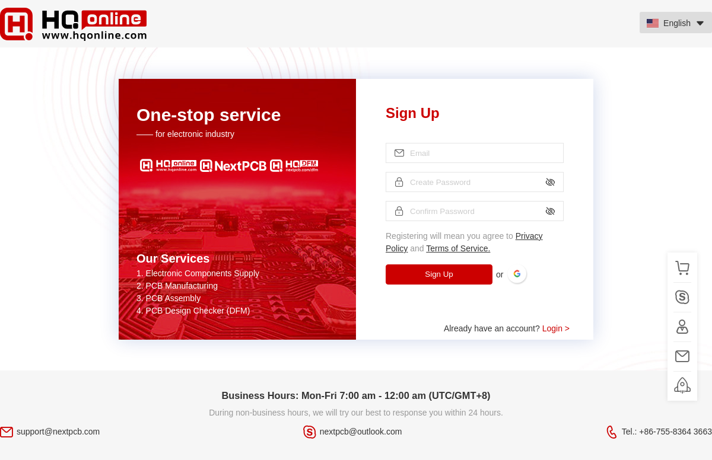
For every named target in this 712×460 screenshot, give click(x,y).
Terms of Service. (458, 248)
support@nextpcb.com (58, 431)
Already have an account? (507, 328)
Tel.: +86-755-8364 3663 (667, 431)
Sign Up (439, 274)
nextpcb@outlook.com (361, 431)
